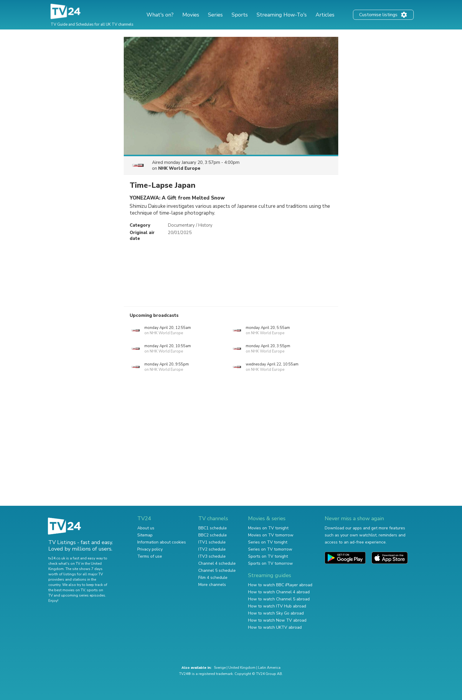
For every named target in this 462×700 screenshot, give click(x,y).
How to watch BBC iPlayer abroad (280, 585)
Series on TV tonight (267, 542)
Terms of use (149, 556)
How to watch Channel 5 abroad (279, 599)
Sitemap (145, 535)
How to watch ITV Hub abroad (277, 606)
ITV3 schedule (212, 556)
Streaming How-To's (282, 14)
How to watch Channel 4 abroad (279, 592)
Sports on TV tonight (268, 556)
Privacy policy (150, 549)
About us (145, 528)
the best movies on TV (66, 590)
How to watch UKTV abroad (275, 627)
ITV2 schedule (212, 549)
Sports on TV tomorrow (270, 563)
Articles (325, 14)
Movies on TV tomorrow (270, 535)
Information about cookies (161, 542)
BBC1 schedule (212, 528)
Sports (240, 14)
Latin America (269, 667)
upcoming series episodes (83, 595)
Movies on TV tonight (268, 528)
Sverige (220, 667)
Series (215, 14)
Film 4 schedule (212, 577)
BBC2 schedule (212, 535)
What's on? (160, 14)
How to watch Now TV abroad (277, 620)
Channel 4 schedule (217, 563)
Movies (190, 14)
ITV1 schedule (212, 542)
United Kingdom (241, 667)
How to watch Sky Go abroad (276, 613)
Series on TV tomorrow (270, 549)
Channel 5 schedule (217, 570)
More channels (212, 584)
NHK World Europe (179, 168)
